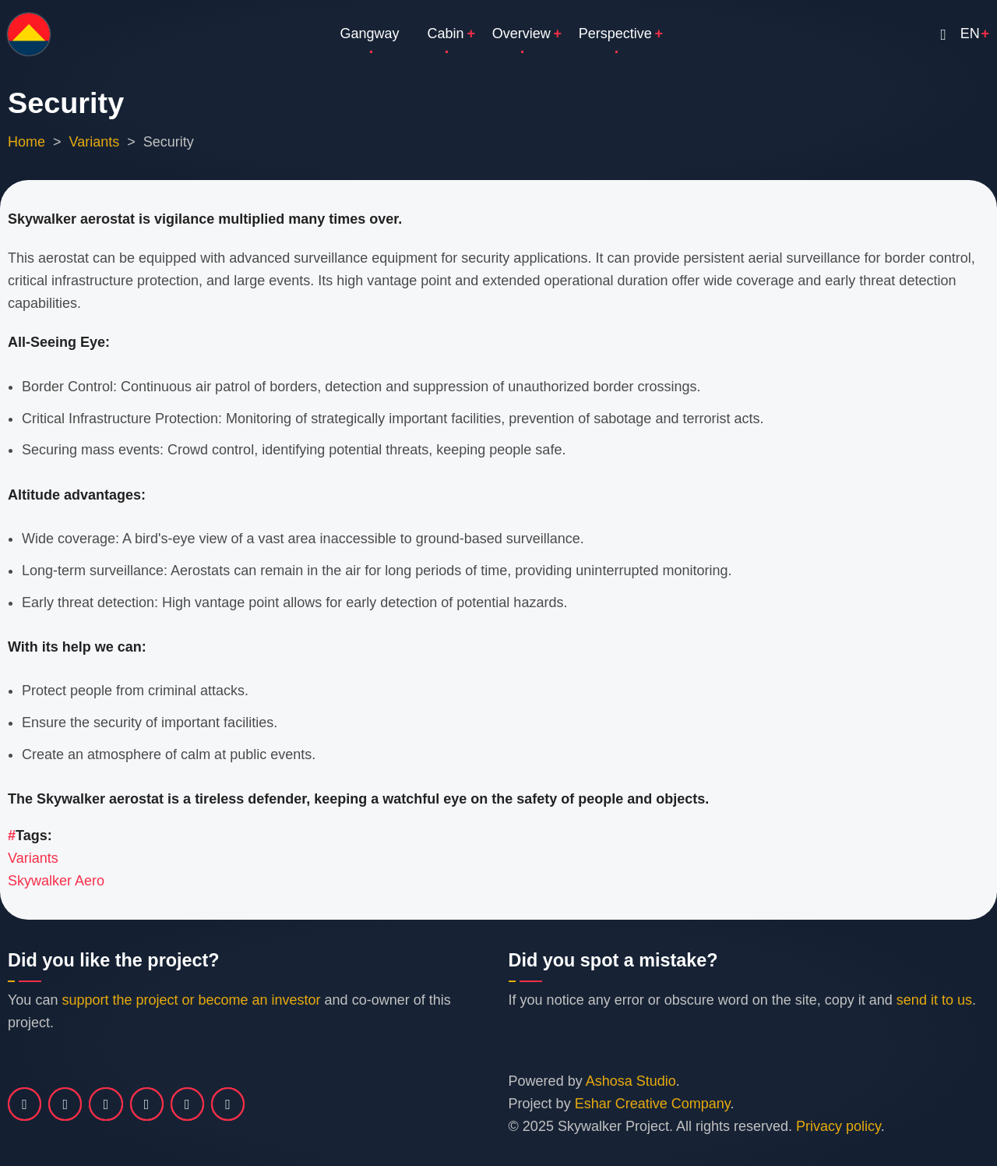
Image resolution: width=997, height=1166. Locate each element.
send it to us (934, 1000)
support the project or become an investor (191, 1000)
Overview (521, 33)
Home (26, 142)
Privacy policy (838, 1126)
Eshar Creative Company (653, 1103)
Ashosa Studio (631, 1081)
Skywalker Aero (56, 881)
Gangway (370, 33)
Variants (94, 142)
